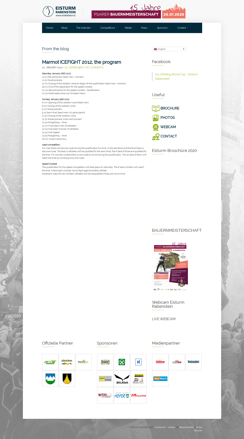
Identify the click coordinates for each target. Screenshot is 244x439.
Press (144, 27)
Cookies (171, 427)
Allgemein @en (74, 67)
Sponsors (162, 27)
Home (49, 27)
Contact (181, 27)
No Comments (95, 67)
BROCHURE (165, 108)
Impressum (160, 427)
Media (128, 27)
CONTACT (164, 136)
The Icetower (83, 27)
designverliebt (186, 427)
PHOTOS (163, 118)
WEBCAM (164, 127)
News (65, 27)
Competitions (107, 27)
